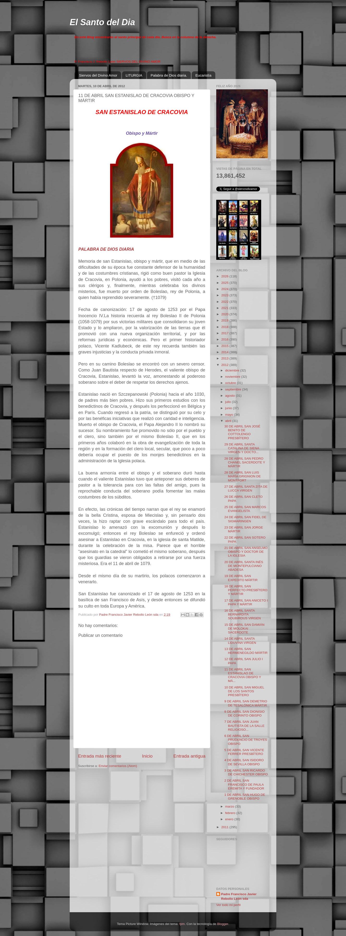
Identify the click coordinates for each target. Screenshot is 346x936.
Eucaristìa (203, 75)
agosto (230, 395)
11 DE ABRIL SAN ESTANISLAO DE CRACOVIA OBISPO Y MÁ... (242, 675)
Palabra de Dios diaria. (169, 75)
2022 (225, 302)
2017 (225, 333)
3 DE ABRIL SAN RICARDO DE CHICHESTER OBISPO (246, 772)
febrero (230, 813)
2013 (225, 358)
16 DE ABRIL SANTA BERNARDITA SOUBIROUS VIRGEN (242, 614)
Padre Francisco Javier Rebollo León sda (239, 896)
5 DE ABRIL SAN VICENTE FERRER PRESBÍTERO (244, 752)
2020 (225, 314)
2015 (225, 346)
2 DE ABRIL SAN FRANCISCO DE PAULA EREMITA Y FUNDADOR (244, 784)
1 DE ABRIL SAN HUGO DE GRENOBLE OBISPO (244, 796)
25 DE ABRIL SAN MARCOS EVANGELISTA (245, 509)
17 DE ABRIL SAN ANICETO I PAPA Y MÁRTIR (246, 602)
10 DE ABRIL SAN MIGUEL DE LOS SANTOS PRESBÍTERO (244, 691)
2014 (225, 352)
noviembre (233, 376)
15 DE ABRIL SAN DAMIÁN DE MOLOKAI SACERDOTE (244, 628)
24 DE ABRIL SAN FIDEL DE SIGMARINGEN (245, 519)
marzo (230, 806)
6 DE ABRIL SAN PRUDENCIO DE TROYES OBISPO (245, 739)
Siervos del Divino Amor (98, 75)
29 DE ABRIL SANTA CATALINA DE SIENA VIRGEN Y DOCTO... (241, 448)
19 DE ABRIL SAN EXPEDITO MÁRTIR (241, 578)
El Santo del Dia (102, 22)
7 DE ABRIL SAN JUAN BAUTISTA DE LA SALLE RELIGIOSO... (244, 725)
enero (229, 819)
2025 (225, 283)
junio (229, 408)
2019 (225, 320)
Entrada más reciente (99, 756)
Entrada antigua (189, 756)
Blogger (222, 924)
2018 (225, 327)
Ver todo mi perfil (228, 905)
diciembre (232, 370)
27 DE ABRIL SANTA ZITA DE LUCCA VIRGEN (246, 488)
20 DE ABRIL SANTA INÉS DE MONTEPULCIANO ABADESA (243, 565)
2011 (225, 827)
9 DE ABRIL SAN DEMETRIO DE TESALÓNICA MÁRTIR (245, 703)
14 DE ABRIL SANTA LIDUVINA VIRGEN (240, 640)
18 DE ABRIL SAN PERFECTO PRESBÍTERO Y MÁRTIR (245, 590)
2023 (225, 295)
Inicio (147, 756)
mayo (229, 414)
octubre (231, 383)
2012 (225, 365)
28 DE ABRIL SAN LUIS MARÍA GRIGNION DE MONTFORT (242, 476)
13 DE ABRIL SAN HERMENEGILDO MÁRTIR (246, 651)
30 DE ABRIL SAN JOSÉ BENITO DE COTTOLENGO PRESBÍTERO (242, 432)
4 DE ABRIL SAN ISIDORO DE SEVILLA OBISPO (244, 762)
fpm (182, 924)
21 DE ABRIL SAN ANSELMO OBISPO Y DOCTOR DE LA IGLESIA (246, 551)
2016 (225, 339)
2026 (225, 276)
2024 (225, 289)
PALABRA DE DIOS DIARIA (106, 249)
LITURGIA (134, 75)
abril (228, 421)
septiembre (233, 389)
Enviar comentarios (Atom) (118, 766)
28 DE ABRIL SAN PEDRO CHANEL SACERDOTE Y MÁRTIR (244, 462)
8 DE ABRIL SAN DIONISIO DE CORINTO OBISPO (244, 713)
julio (228, 402)
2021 (225, 308)
